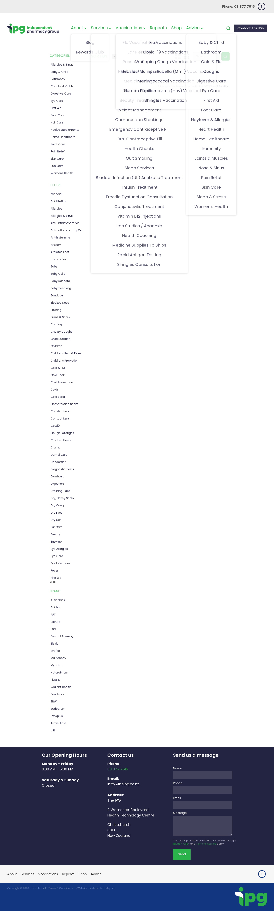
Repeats (158, 28)
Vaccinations (131, 28)
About (78, 28)
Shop (176, 28)
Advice (194, 28)
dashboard (39, 888)
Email (177, 798)
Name (177, 768)
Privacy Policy (181, 844)
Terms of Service (206, 844)
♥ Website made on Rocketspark (95, 888)
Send (182, 854)
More (53, 582)
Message (180, 813)
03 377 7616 (117, 769)
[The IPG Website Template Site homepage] (33, 28)
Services (101, 28)
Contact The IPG (250, 28)
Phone (178, 783)
